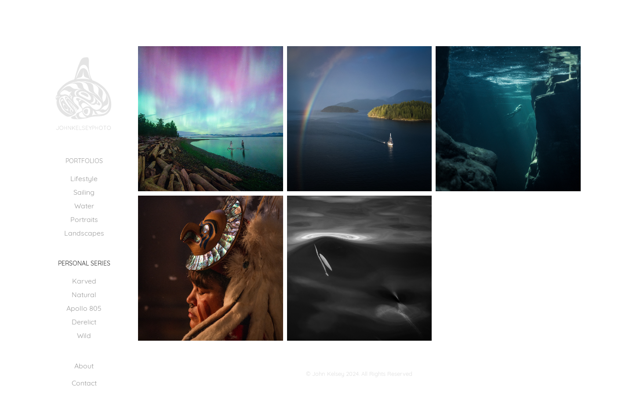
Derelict (84, 321)
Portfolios (84, 160)
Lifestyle (84, 177)
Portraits (84, 218)
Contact (84, 382)
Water (84, 205)
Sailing (84, 191)
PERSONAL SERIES (84, 262)
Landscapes (84, 232)
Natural (84, 293)
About (84, 365)
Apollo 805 (84, 307)
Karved (84, 280)
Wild (84, 334)
